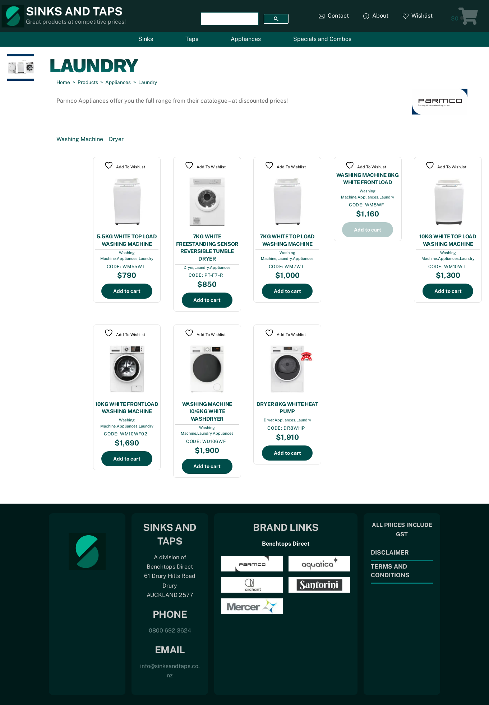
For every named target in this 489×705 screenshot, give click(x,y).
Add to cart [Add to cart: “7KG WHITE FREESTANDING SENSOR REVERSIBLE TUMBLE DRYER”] (207, 300)
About (375, 15)
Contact (334, 15)
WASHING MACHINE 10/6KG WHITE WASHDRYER (207, 411)
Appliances (246, 39)
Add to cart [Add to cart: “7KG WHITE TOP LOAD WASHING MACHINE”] (287, 291)
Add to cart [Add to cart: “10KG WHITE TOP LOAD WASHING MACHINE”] (448, 291)
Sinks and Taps (74, 11)
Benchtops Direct (286, 543)
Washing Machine (79, 139)
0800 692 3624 (170, 630)
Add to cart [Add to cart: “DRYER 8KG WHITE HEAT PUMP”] (287, 453)
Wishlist (418, 15)
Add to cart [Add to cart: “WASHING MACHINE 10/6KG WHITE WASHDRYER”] (207, 466)
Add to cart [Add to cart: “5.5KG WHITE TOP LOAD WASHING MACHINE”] (126, 291)
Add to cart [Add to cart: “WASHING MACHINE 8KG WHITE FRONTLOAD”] (367, 230)
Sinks (145, 39)
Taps (191, 39)
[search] (228, 19)
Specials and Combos (322, 39)
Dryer (116, 139)
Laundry (146, 258)
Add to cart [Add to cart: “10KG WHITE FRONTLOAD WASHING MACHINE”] (126, 459)
